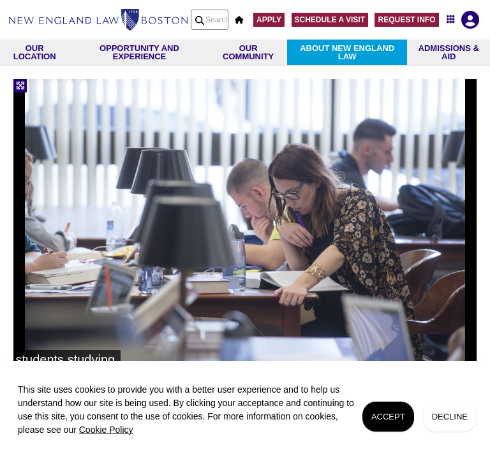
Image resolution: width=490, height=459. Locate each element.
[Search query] (209, 20)
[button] (239, 20)
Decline (450, 416)
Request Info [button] (406, 19)
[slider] (245, 225)
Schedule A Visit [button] (330, 19)
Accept (388, 416)
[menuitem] (98, 20)
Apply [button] (268, 19)
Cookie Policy (106, 430)
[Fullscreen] (20, 85)
